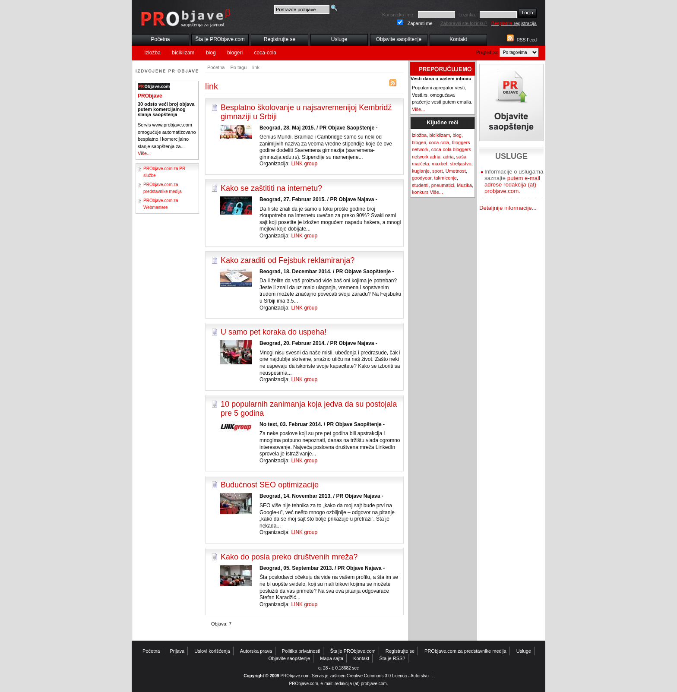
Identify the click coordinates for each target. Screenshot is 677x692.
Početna (160, 39)
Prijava (177, 651)
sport (437, 171)
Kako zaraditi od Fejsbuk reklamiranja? (287, 260)
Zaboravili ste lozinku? (463, 23)
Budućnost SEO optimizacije (270, 484)
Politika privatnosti (301, 651)
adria (448, 156)
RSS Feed (527, 40)
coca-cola (265, 53)
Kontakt (458, 39)
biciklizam (183, 53)
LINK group (304, 164)
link (255, 67)
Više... (144, 153)
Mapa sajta (331, 658)
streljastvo (460, 163)
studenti (420, 185)
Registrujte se (279, 39)
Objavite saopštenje (398, 39)
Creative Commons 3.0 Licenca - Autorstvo (388, 675)
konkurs (420, 192)
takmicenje (445, 177)
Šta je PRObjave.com (220, 39)
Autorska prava (256, 651)
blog (211, 53)
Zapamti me (420, 23)
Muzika (464, 185)
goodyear (421, 177)
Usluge (339, 39)
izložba (153, 53)
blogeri (235, 53)
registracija (514, 23)
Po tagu (238, 67)
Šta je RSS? (392, 658)
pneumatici (442, 185)
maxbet (439, 163)
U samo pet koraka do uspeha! (273, 332)
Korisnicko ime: (398, 14)
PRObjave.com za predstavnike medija (465, 651)
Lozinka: (467, 14)
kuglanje (421, 171)
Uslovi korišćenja (212, 651)
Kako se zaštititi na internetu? (271, 188)
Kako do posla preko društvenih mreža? (289, 557)
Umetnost (456, 171)
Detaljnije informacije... (508, 208)
